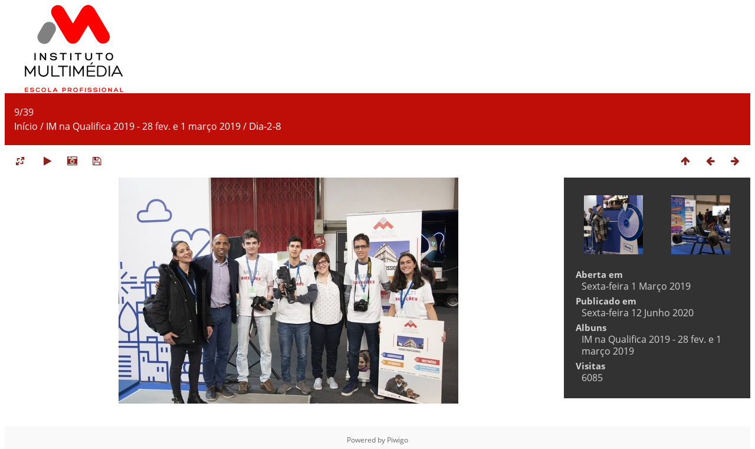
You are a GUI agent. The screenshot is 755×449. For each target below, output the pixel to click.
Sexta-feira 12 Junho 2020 (638, 312)
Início (26, 126)
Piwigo (397, 440)
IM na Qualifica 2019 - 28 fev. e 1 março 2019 (143, 126)
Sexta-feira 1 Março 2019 (636, 286)
